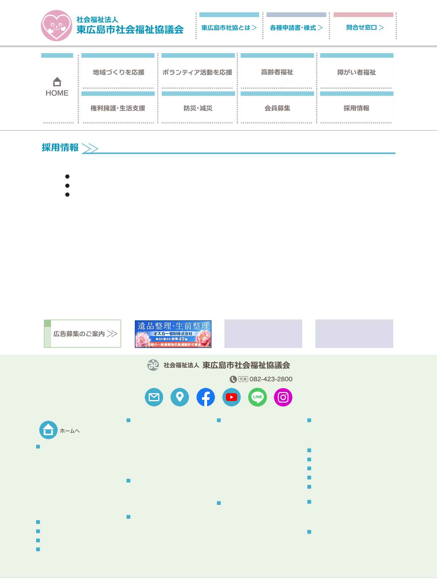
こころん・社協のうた (63, 478)
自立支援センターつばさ (246, 437)
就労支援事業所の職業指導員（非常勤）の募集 (128, 176)
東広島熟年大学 (148, 467)
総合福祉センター (329, 532)
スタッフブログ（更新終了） (340, 487)
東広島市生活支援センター (249, 520)
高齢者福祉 (142, 517)
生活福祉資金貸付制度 (244, 535)
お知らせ (320, 459)
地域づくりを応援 (148, 420)
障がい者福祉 (235, 420)
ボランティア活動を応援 (155, 481)
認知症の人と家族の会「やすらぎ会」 (169, 533)
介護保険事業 (145, 526)
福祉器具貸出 (236, 474)
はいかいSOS (145, 548)
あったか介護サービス (244, 489)
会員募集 (49, 522)
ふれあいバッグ (148, 541)
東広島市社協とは (58, 447)
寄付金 (48, 486)
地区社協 (141, 429)
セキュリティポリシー (190, 574)
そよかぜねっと (148, 503)
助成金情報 (53, 508)
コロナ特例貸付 (238, 527)
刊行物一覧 (323, 502)
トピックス (323, 450)
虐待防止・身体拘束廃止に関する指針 (169, 556)
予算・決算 (53, 463)
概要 (46, 456)
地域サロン (143, 437)
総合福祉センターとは (335, 541)
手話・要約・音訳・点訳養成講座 (255, 467)
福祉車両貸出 (236, 482)
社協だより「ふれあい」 (337, 511)
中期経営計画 (55, 501)
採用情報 (49, 531)
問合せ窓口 (52, 549)
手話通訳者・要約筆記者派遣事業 (255, 459)
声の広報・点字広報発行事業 (251, 452)
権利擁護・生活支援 (241, 503)
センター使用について (335, 548)
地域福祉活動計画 (59, 493)
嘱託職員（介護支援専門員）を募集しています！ (130, 195)
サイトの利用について (92, 574)
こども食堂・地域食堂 (154, 444)
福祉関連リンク (50, 574)
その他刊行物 (326, 518)
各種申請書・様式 (58, 540)
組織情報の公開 (57, 471)
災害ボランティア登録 (335, 437)
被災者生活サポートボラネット (344, 429)
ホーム (360, 140)
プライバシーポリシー (141, 574)
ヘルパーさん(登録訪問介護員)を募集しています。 (131, 186)
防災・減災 (323, 420)
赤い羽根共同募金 (150, 459)
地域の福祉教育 (148, 452)
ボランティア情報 (329, 468)
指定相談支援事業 (240, 444)
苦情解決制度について (239, 574)
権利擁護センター (240, 512)
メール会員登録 (327, 477)
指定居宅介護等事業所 (244, 429)
